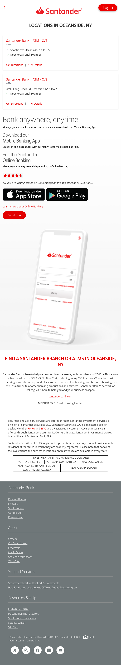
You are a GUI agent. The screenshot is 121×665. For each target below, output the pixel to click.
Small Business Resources (22, 618)
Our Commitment (17, 543)
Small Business (16, 508)
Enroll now (14, 215)
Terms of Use (30, 637)
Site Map (13, 627)
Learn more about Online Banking (23, 206)
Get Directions (14, 64)
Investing (13, 504)
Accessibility (44, 637)
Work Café (14, 561)
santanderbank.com (60, 396)
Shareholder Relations (20, 557)
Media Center (15, 552)
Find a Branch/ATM (18, 609)
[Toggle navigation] (4, 8)
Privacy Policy (15, 637)
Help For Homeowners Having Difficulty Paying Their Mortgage (42, 587)
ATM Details (35, 64)
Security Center (16, 622)
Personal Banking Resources (23, 613)
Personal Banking (17, 499)
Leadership (14, 548)
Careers (12, 539)
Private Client (15, 517)
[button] (107, 7)
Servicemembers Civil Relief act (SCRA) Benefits (33, 583)
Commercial (14, 513)
